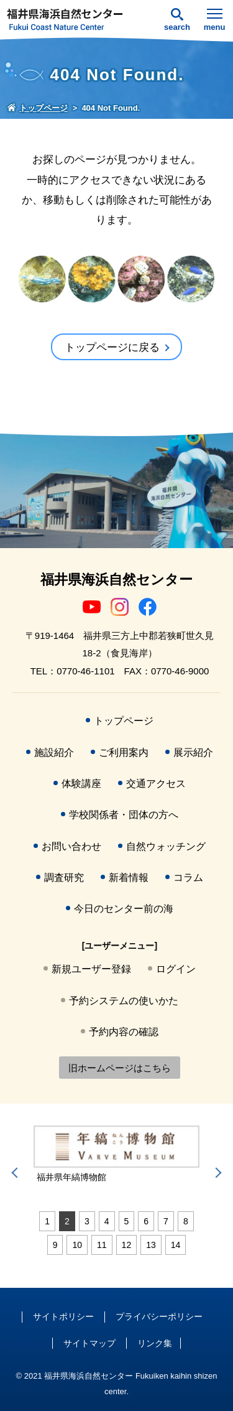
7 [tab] (165, 1221)
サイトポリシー (63, 1316)
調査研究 (64, 877)
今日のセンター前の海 (123, 908)
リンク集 (154, 1343)
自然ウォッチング (166, 846)
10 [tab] (77, 1245)
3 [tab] (87, 1221)
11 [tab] (102, 1245)
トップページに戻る (112, 347)
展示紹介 (193, 752)
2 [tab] (67, 1221)
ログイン (176, 969)
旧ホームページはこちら (119, 1068)
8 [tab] (185, 1221)
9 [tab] (55, 1245)
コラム (188, 877)
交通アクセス (156, 783)
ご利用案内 (123, 752)
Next (216, 1173)
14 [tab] (176, 1245)
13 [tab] (151, 1245)
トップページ (123, 720)
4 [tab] (106, 1221)
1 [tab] (47, 1221)
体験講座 (81, 783)
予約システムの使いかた (123, 1000)
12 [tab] (127, 1245)
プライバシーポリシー (159, 1316)
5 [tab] (126, 1221)
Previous (17, 1173)
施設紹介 (54, 752)
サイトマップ (89, 1343)
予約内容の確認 (123, 1032)
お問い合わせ (71, 846)
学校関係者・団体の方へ (123, 814)
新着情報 (128, 877)
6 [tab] (146, 1221)
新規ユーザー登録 (91, 969)
